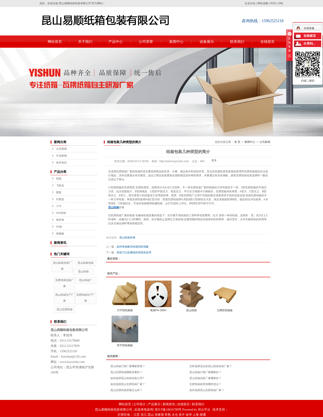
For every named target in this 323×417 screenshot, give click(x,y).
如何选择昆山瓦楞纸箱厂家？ (127, 384)
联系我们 (237, 41)
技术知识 (61, 162)
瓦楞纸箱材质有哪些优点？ (205, 384)
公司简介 (139, 404)
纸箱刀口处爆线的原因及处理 (134, 252)
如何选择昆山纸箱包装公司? (127, 378)
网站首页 (55, 41)
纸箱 (58, 178)
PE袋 (59, 226)
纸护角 (60, 219)
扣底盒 (60, 199)
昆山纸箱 (83, 271)
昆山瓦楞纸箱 (65, 309)
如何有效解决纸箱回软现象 (133, 246)
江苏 (137, 414)
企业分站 (250, 3)
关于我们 (85, 41)
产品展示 (154, 404)
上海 (196, 414)
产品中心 (115, 41)
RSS (273, 3)
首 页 (237, 142)
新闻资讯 (169, 404)
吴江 (144, 414)
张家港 (159, 414)
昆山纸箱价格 (127, 237)
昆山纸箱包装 (86, 262)
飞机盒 (60, 185)
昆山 (151, 414)
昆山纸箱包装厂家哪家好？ (205, 378)
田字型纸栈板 (125, 345)
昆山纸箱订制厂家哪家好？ (205, 372)
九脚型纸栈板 (225, 310)
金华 (189, 414)
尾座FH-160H (158, 310)
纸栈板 (60, 233)
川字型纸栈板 (125, 310)
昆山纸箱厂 (85, 280)
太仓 (175, 414)
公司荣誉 (146, 41)
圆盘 (58, 192)
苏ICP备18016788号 (168, 409)
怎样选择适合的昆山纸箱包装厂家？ (210, 366)
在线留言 (267, 41)
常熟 (168, 414)
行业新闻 (61, 155)
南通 (203, 414)
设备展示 (207, 41)
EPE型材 (61, 212)
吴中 (182, 414)
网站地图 (263, 3)
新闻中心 (176, 41)
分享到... (309, 43)
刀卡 (58, 206)
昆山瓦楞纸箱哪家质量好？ (126, 372)
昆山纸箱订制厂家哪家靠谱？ (127, 366)
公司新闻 (61, 148)
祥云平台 (204, 409)
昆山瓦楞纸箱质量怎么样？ (126, 390)
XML (281, 3)
